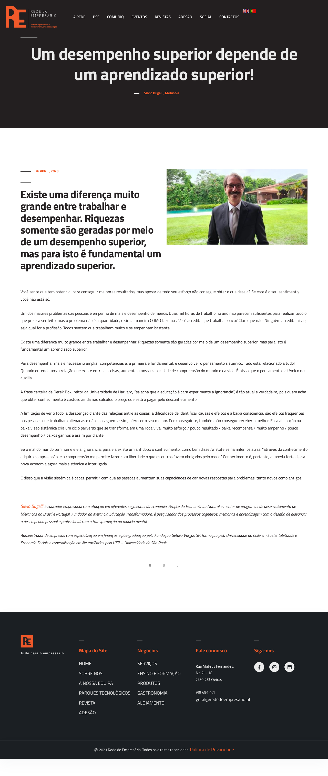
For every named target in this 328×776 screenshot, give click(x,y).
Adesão (185, 17)
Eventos (139, 17)
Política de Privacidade (212, 766)
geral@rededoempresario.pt (223, 716)
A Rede (79, 17)
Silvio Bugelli (31, 523)
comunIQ (115, 17)
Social (206, 17)
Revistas (163, 17)
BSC (96, 17)
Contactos (229, 17)
